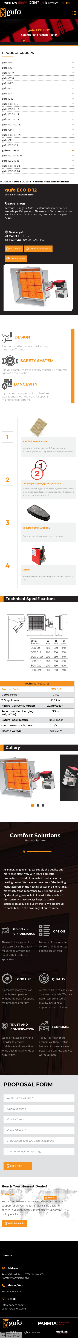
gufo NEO (7, 83)
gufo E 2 (7, 88)
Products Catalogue (38, 248)
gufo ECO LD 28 (11, 134)
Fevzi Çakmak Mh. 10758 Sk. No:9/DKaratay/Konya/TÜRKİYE (23, 1276)
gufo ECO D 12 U (12, 155)
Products (5, 181)
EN (68, 3)
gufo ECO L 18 (10, 119)
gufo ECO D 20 (11, 165)
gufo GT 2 (8, 72)
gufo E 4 (7, 93)
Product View (15, 258)
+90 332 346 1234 (12, 1291)
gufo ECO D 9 (10, 145)
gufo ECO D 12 (10, 150)
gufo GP (7, 140)
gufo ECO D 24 (11, 171)
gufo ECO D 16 (10, 160)
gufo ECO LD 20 (11, 124)
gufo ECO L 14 (10, 114)
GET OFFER (14, 248)
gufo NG (7, 67)
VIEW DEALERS (15, 1223)
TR (62, 3)
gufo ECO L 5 (10, 103)
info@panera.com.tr (13, 1305)
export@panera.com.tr (15, 1308)
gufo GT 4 (8, 78)
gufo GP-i (8, 129)
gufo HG (7, 62)
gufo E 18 (7, 98)
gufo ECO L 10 (10, 109)
